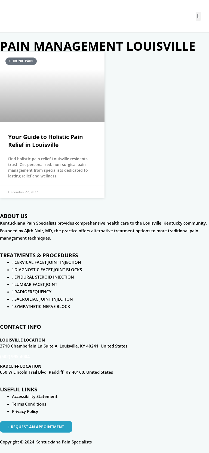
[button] (198, 16)
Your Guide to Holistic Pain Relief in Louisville (45, 141)
